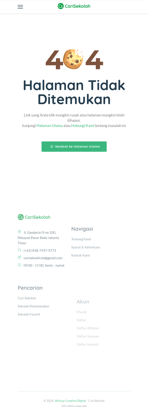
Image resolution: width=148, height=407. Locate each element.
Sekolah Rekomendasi (33, 320)
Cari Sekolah (27, 312)
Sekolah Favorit (29, 328)
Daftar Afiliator (88, 339)
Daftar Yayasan (88, 348)
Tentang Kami (81, 251)
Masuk (82, 323)
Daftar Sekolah (87, 356)
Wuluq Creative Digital (70, 405)
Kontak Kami (80, 267)
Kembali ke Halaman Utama (75, 146)
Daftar (81, 331)
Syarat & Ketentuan (85, 259)
